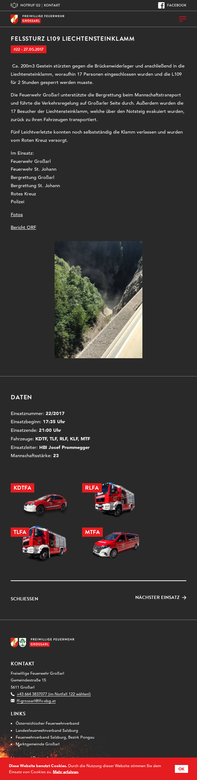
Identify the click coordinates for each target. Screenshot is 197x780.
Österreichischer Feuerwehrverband (47, 723)
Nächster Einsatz (157, 597)
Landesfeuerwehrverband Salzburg (47, 730)
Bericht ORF (23, 227)
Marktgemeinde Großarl (38, 743)
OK (181, 768)
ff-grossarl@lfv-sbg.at (36, 700)
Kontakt (52, 5)
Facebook (176, 5)
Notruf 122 (30, 5)
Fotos (17, 214)
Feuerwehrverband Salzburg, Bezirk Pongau (55, 737)
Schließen (24, 599)
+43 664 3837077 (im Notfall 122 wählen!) (54, 693)
